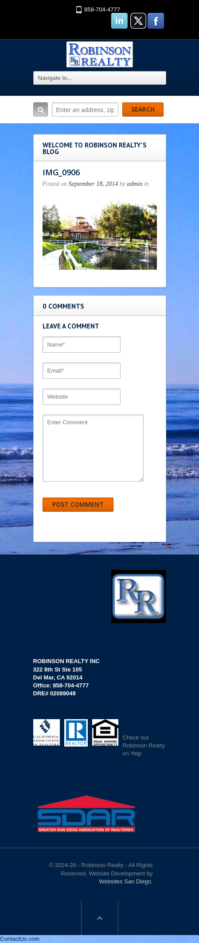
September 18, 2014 (93, 184)
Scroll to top (99, 918)
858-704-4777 (102, 9)
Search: (40, 109)
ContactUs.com (19, 938)
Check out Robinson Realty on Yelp (144, 745)
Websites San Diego (125, 881)
